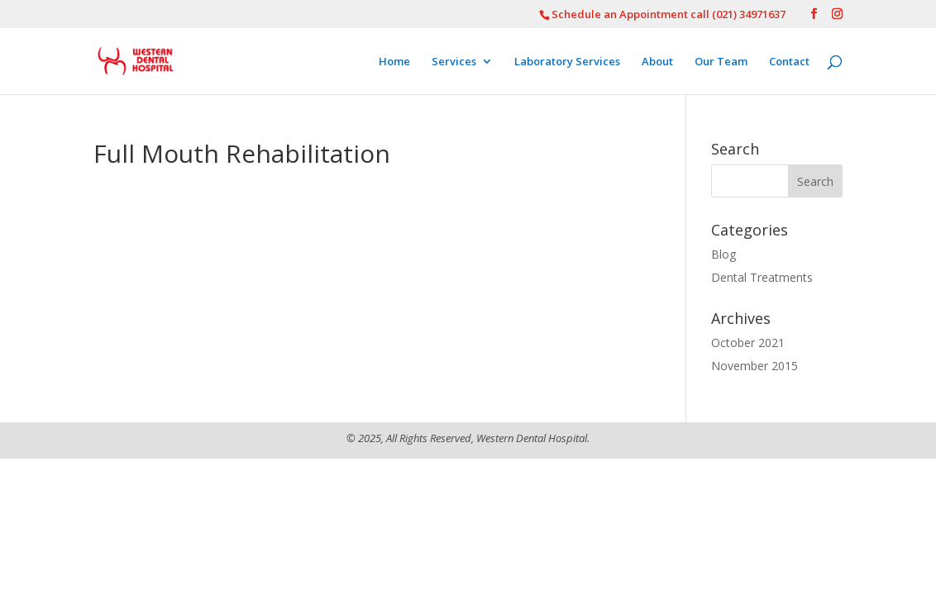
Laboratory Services (567, 62)
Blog (723, 254)
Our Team (721, 62)
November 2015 (754, 366)
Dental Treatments (762, 277)
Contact (789, 62)
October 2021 (748, 342)
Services (454, 62)
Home (394, 62)
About (657, 62)
